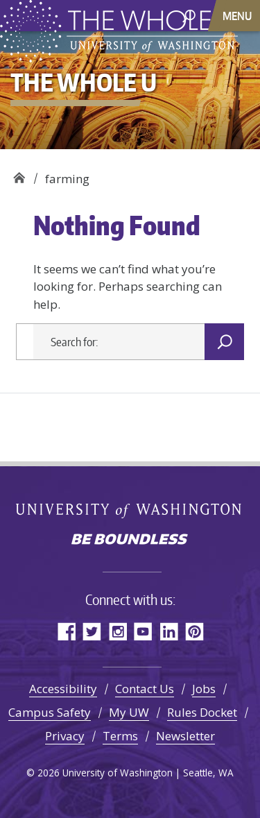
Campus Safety (49, 712)
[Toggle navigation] (238, 15)
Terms (120, 736)
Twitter (92, 631)
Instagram (117, 631)
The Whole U (19, 174)
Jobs (204, 689)
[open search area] (189, 15)
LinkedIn (168, 631)
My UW (129, 712)
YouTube (143, 631)
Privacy (65, 736)
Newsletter (185, 736)
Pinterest (194, 631)
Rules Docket (202, 712)
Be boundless (130, 540)
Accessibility (63, 689)
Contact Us (144, 689)
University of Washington (130, 510)
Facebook (66, 631)
